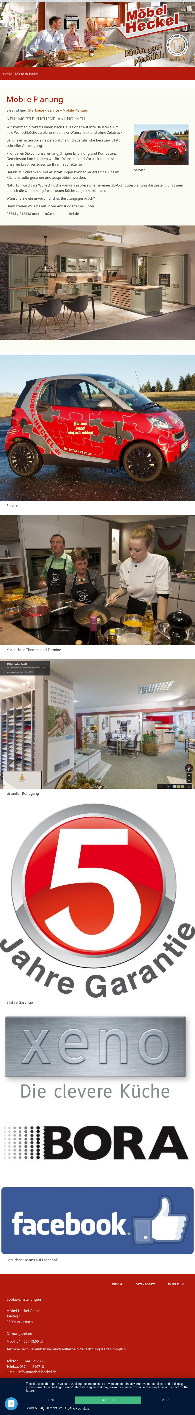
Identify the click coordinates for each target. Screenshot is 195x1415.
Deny (51, 1400)
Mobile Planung (75, 110)
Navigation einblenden (20, 73)
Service (53, 110)
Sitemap (117, 1284)
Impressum (176, 1284)
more (166, 1400)
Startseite (36, 110)
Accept (108, 1400)
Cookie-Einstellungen (23, 1299)
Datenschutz (145, 1284)
